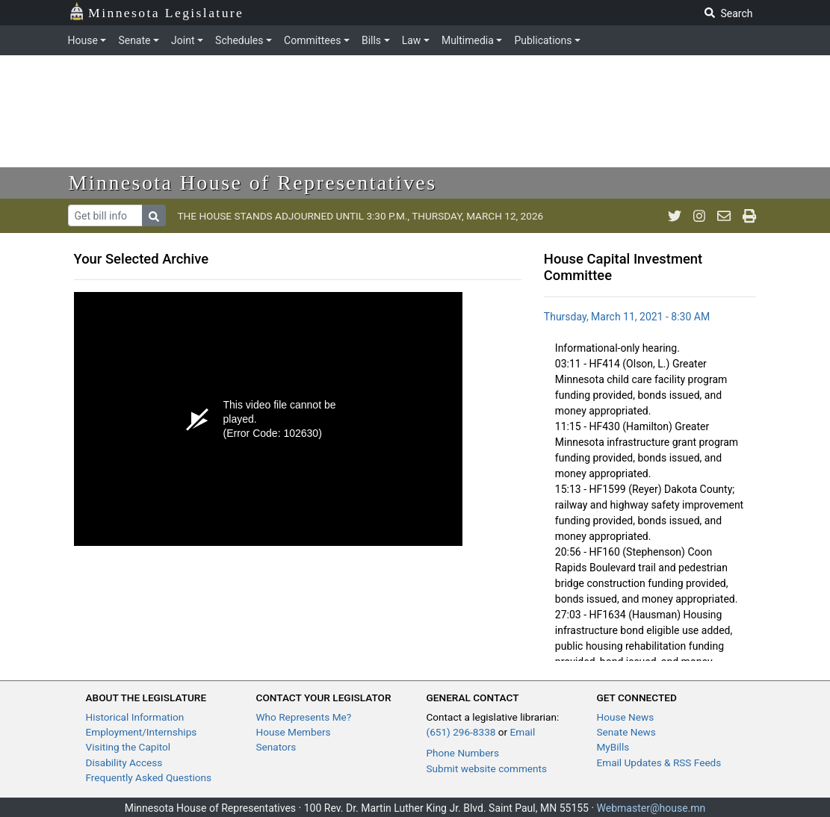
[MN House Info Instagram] (699, 216)
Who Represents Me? (304, 717)
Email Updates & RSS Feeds (659, 762)
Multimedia (468, 40)
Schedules (239, 40)
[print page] (749, 216)
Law (411, 40)
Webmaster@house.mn (651, 808)
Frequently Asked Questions (149, 777)
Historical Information (135, 717)
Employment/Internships (141, 732)
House (83, 40)
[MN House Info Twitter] (674, 216)
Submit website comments (487, 768)
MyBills (613, 747)
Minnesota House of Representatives (253, 182)
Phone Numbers (463, 753)
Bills (371, 40)
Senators (276, 747)
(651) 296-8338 (461, 732)
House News (625, 717)
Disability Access (124, 762)
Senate (134, 40)
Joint (182, 40)
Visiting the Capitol (128, 747)
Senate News (626, 732)
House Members (293, 732)
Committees (312, 40)
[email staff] (724, 216)
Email (523, 732)
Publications (543, 40)
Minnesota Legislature (156, 11)
